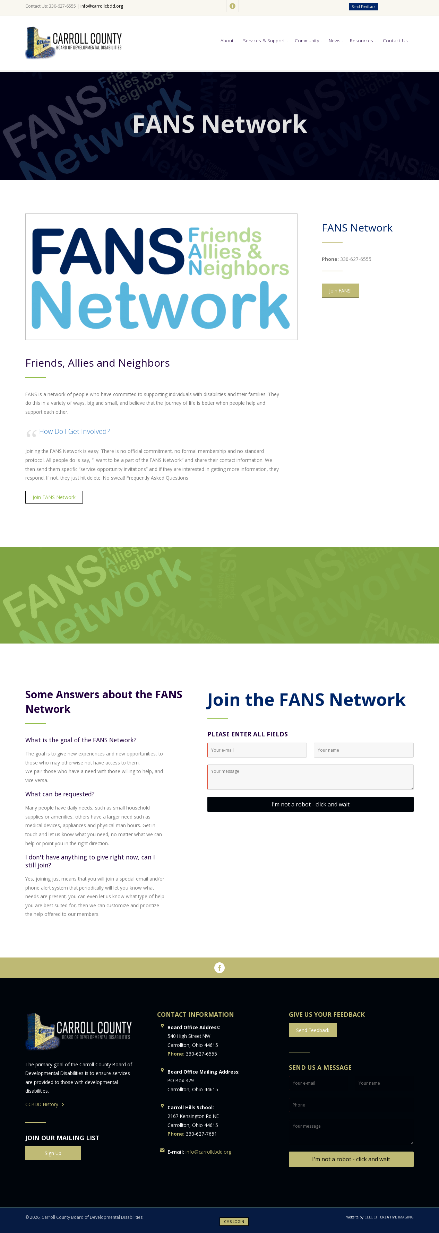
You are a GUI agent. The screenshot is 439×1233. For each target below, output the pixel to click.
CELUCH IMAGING (380, 1217)
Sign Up (53, 1153)
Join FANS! (340, 290)
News (335, 40)
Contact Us (395, 40)
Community (307, 40)
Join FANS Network (54, 497)
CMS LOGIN (234, 1221)
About (227, 40)
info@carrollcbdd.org (101, 6)
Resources (361, 40)
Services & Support (264, 40)
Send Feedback (364, 6)
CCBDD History (41, 1104)
